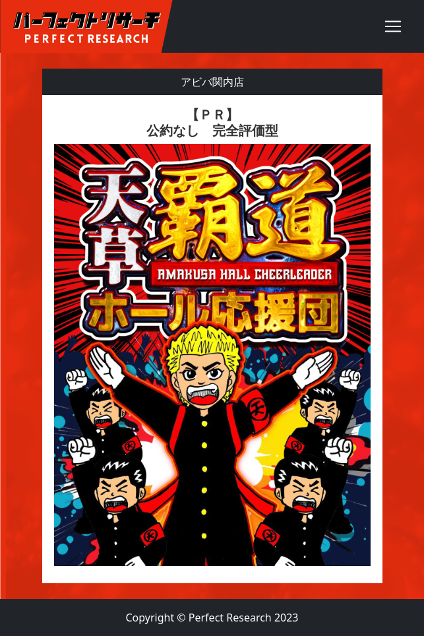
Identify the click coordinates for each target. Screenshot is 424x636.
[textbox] (212, 339)
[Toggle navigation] (393, 26)
